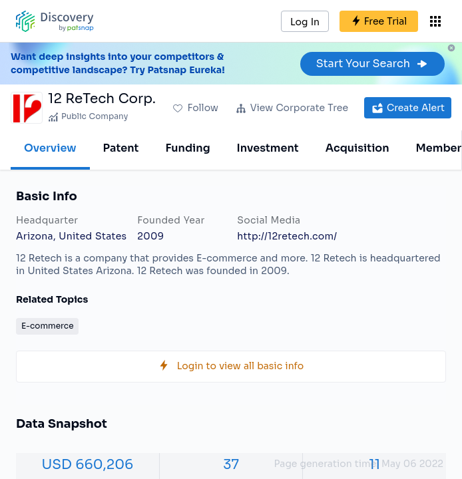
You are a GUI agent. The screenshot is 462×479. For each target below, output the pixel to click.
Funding (187, 148)
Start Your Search (372, 64)
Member (439, 148)
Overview (50, 148)
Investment (268, 148)
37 (231, 464)
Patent (121, 148)
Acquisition (357, 148)
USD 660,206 (87, 464)
